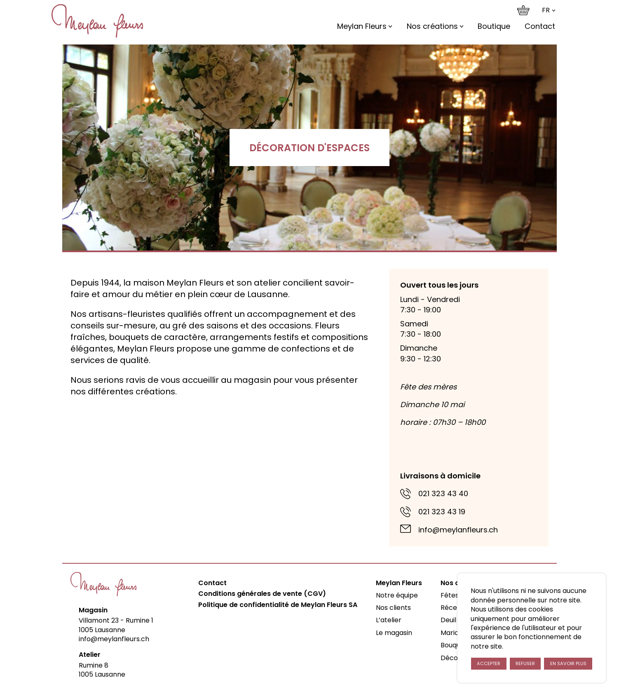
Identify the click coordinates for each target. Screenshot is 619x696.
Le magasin (394, 632)
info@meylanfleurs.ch (458, 530)
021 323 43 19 (441, 511)
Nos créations (432, 26)
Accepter (488, 663)
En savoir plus (568, 663)
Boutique (494, 26)
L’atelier (388, 620)
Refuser (525, 663)
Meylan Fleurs (362, 26)
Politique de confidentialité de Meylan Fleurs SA (277, 604)
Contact (540, 26)
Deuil (448, 620)
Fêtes (450, 595)
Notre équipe (397, 595)
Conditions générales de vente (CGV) (262, 593)
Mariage (454, 632)
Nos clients (393, 607)
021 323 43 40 (443, 493)
